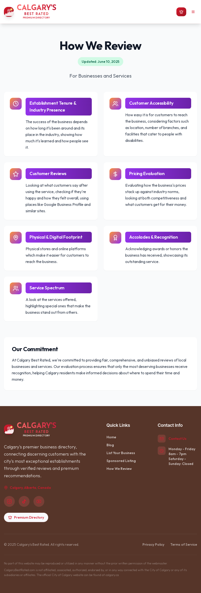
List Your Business (121, 453)
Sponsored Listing (121, 461)
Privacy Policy (153, 544)
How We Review (119, 468)
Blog (110, 445)
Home (111, 437)
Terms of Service (183, 544)
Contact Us (177, 438)
